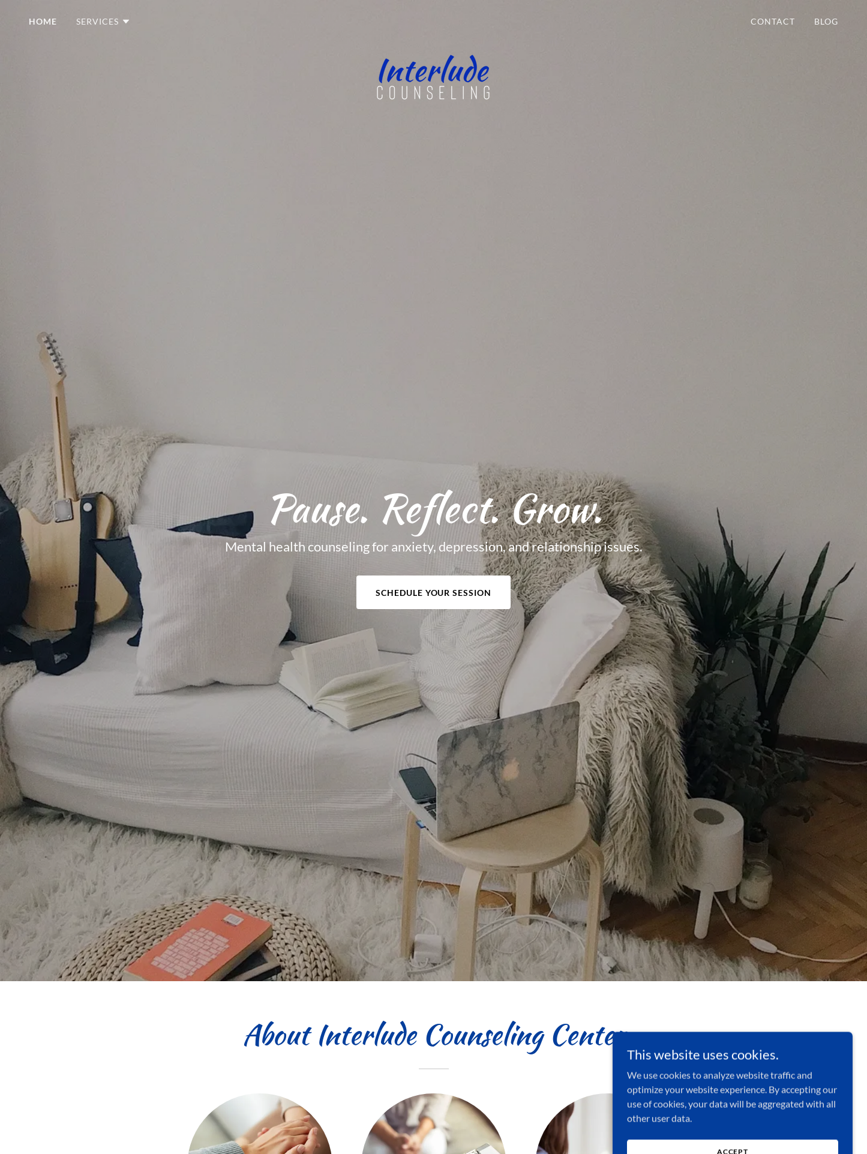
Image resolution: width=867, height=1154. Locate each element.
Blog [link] (826, 21)
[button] (103, 21)
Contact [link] (773, 21)
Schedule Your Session (434, 593)
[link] (434, 19)
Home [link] (43, 21)
